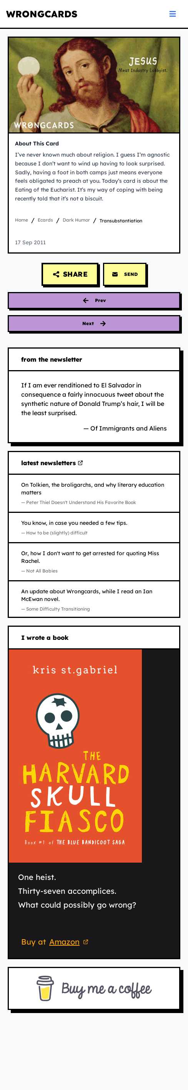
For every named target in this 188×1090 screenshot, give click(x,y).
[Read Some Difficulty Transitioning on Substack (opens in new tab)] (94, 600)
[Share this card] (70, 274)
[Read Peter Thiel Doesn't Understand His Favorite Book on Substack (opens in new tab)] (94, 493)
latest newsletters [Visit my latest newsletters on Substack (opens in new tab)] (52, 463)
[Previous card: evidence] (94, 300)
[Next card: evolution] (94, 323)
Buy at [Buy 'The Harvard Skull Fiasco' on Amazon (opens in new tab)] (56, 942)
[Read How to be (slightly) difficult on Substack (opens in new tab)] (94, 527)
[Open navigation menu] (172, 14)
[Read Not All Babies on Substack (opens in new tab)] (94, 561)
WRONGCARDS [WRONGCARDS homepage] (41, 13)
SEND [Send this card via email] (125, 274)
